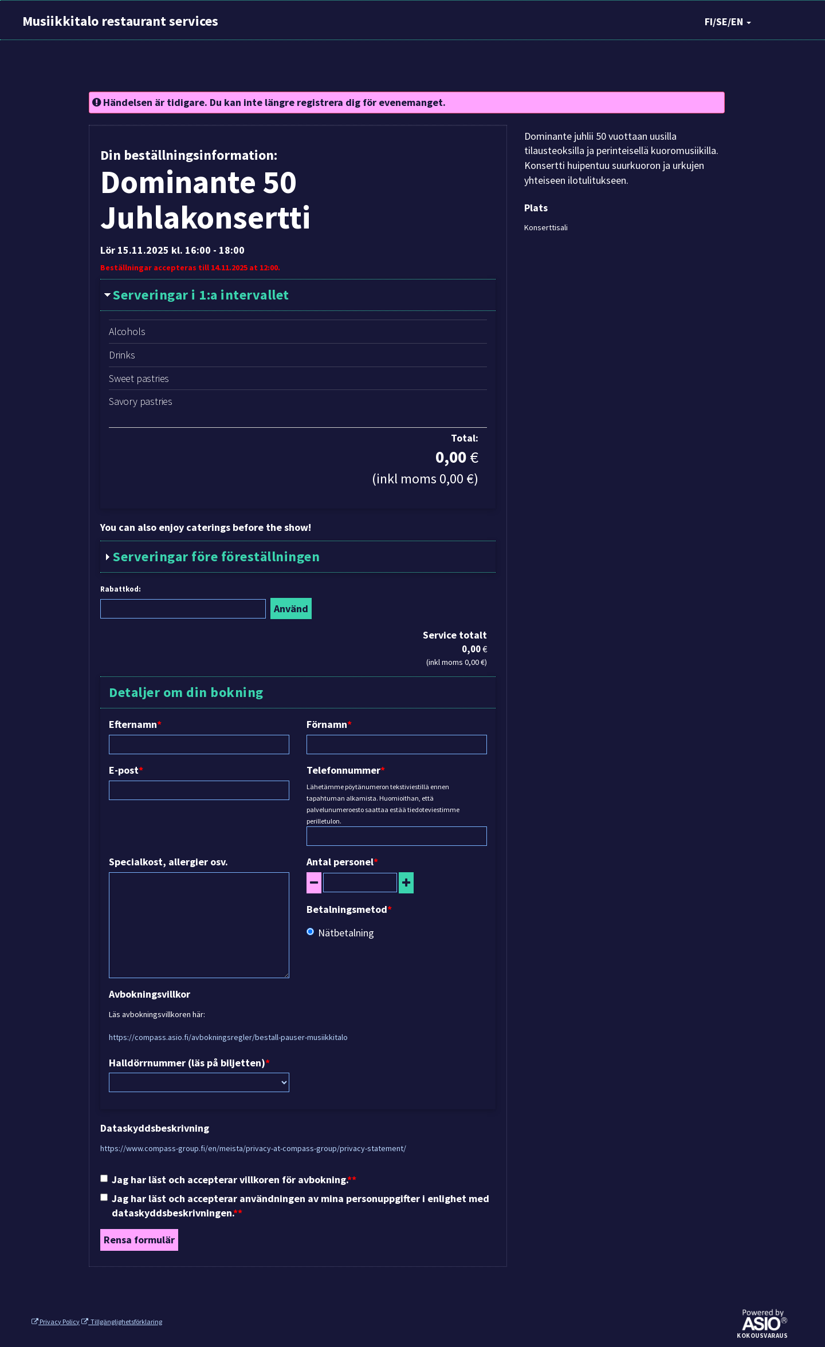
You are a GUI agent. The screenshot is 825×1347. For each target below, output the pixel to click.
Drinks (122, 354)
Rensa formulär (139, 1239)
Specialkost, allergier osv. (168, 861)
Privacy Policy (56, 1321)
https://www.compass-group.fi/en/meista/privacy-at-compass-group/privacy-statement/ (253, 1148)
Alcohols (127, 331)
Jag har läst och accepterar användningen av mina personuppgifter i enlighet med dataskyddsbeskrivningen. (294, 1206)
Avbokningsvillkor (149, 994)
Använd (291, 608)
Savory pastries (140, 401)
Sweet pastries (139, 378)
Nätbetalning (340, 932)
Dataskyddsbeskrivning (154, 1128)
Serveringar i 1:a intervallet (201, 295)
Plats (536, 207)
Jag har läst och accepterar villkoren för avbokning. (226, 1179)
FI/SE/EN (728, 21)
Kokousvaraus (762, 1336)
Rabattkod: (120, 589)
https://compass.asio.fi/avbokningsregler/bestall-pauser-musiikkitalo (228, 1037)
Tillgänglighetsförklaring (121, 1321)
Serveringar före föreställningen (216, 556)
